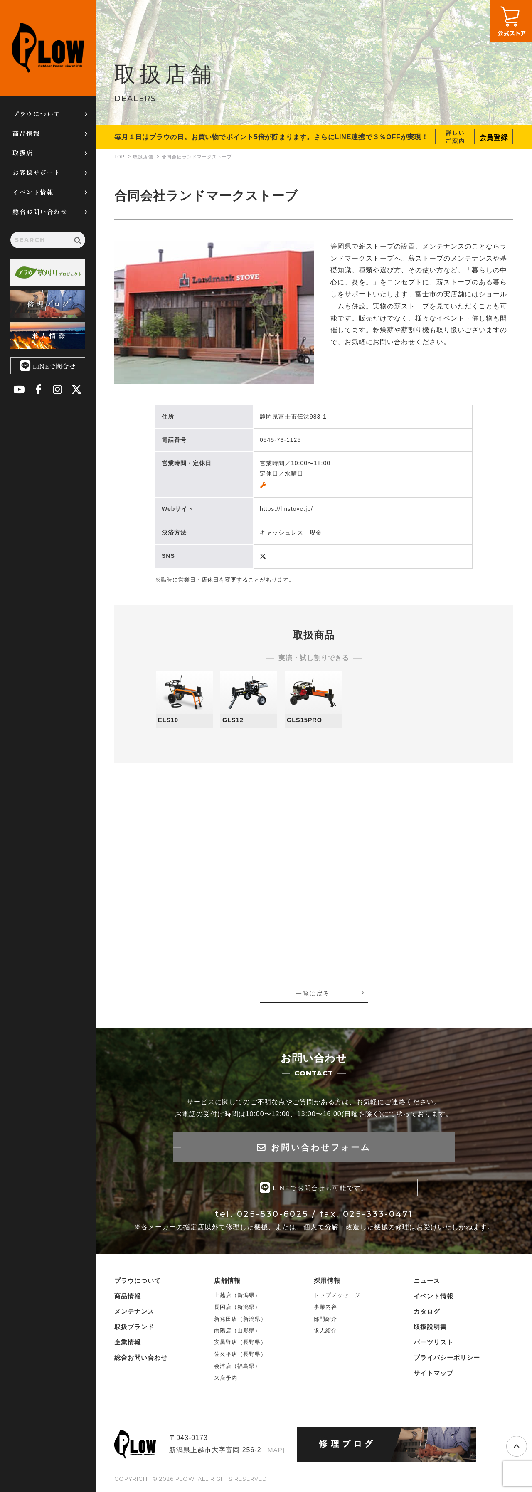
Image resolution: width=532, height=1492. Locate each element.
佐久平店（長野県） (240, 1356)
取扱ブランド (134, 1328)
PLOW (48, 48)
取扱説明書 (430, 1328)
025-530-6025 (273, 1216)
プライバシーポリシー (447, 1359)
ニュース (427, 1282)
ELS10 (169, 719)
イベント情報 (33, 191)
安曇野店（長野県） (240, 1344)
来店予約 (225, 1379)
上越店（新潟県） (237, 1297)
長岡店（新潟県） (237, 1309)
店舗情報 (227, 1282)
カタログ (427, 1313)
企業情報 (127, 1343)
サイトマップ (433, 1374)
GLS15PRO (306, 719)
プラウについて (36, 113)
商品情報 (26, 133)
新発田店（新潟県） (240, 1320)
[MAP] (274, 1451)
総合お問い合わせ (39, 211)
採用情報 (327, 1282)
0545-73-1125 (280, 440)
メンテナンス (134, 1313)
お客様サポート (36, 172)
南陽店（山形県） (237, 1332)
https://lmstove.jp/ (286, 509)
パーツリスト (433, 1343)
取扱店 (22, 152)
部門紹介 (325, 1320)
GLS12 (234, 719)
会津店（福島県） (237, 1368)
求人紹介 (325, 1332)
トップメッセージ (337, 1297)
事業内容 (325, 1309)
